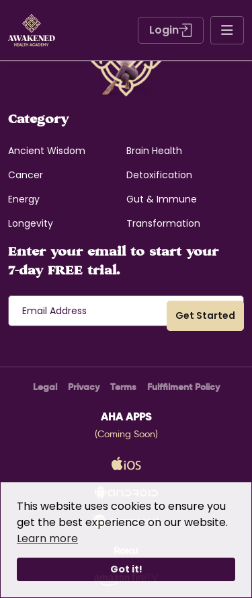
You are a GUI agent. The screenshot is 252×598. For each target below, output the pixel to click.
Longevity (30, 223)
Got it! (126, 569)
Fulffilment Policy (183, 387)
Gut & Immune (161, 199)
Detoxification (159, 175)
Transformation (163, 223)
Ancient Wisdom (46, 150)
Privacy (83, 387)
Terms (123, 387)
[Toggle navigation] (227, 30)
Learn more (47, 538)
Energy (24, 199)
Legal (45, 387)
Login (170, 30)
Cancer (25, 175)
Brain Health (154, 150)
